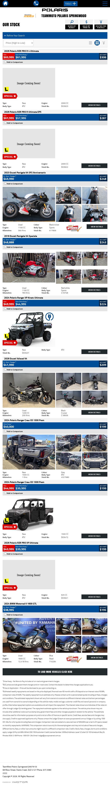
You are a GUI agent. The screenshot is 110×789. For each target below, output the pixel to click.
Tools (70, 3)
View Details (94, 105)
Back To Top (55, 753)
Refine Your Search (14, 35)
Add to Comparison (15, 62)
